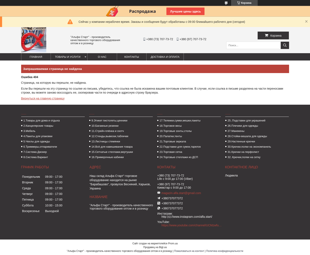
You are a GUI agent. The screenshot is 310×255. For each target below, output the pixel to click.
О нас (102, 56)
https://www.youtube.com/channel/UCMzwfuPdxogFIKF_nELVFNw (192, 225)
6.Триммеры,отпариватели (40, 146)
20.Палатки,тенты (171, 136)
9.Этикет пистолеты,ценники (109, 120)
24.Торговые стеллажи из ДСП (179, 157)
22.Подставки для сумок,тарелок (180, 146)
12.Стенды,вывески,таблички (109, 136)
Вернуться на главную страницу (43, 98)
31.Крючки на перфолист (243, 151)
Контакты (131, 56)
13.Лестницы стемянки (105, 141)
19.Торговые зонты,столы (176, 131)
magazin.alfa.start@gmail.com (181, 193)
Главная (36, 56)
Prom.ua (173, 243)
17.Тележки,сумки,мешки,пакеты (180, 120)
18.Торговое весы (171, 125)
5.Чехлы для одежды (36, 141)
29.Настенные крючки (241, 141)
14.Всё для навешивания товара (112, 146)
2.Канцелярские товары (38, 125)
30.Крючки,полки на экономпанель (249, 146)
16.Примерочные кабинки (107, 157)
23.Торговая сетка (171, 151)
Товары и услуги (68, 56)
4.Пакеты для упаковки (37, 136)
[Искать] (285, 45)
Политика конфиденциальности (224, 251)
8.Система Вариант (35, 157)
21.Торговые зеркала (173, 141)
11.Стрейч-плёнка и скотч (107, 131)
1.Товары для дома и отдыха (41, 120)
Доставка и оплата (165, 56)
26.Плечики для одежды (243, 125)
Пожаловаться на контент (189, 251)
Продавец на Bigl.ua (155, 247)
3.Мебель (29, 131)
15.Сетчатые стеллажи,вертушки (112, 151)
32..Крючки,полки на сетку (244, 157)
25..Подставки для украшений (246, 120)
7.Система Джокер (35, 151)
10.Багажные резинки (104, 125)
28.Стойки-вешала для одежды (247, 136)
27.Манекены (236, 131)
